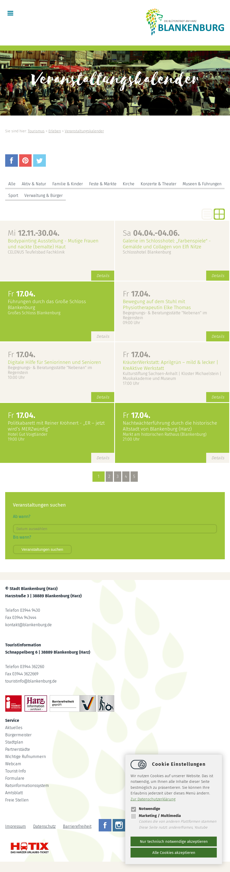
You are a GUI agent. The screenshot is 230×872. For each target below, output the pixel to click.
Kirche (128, 183)
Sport (13, 195)
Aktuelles (13, 727)
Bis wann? (22, 537)
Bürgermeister (18, 734)
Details (102, 275)
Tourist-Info (15, 771)
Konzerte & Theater (158, 183)
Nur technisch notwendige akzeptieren (174, 841)
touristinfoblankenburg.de (31, 681)
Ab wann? (21, 516)
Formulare (14, 778)
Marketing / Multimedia (156, 815)
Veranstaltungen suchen (42, 549)
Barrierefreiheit (77, 826)
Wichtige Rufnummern (25, 756)
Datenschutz (44, 826)
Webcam (13, 763)
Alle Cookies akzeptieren (173, 852)
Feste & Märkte (103, 183)
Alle (12, 183)
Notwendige (145, 808)
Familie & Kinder (67, 183)
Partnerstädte (17, 749)
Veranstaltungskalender (84, 131)
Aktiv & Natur (34, 183)
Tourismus (36, 131)
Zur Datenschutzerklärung (153, 799)
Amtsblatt (14, 792)
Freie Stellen (16, 800)
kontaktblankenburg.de (28, 624)
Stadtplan (14, 742)
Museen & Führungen (202, 183)
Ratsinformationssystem (27, 785)
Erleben (54, 131)
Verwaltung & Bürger (43, 195)
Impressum (15, 826)
